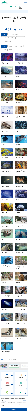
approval (14, 409)
